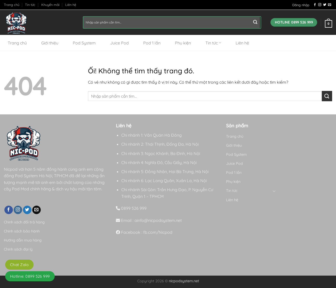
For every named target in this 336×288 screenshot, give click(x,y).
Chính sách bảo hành (22, 231)
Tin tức (30, 5)
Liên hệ (70, 5)
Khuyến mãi (50, 5)
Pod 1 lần (152, 42)
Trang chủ (11, 5)
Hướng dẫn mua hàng (23, 240)
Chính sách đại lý (18, 249)
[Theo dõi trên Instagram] (319, 5)
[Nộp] (255, 22)
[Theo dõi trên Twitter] (324, 5)
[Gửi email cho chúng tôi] (329, 5)
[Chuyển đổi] (274, 191)
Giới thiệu (49, 42)
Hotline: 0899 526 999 (30, 276)
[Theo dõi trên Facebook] (314, 5)
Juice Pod (119, 42)
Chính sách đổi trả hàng (24, 222)
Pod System (84, 42)
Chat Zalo (19, 264)
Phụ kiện (183, 42)
